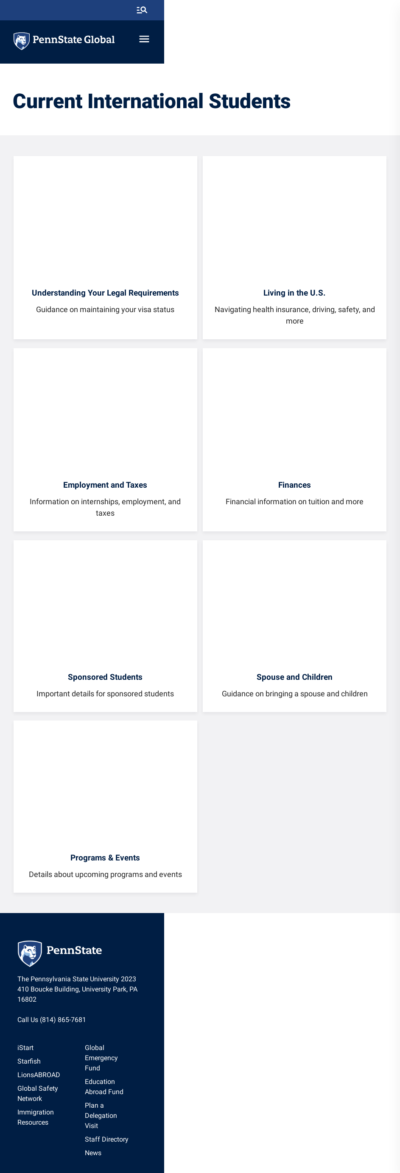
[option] (60, 1044)
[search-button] (374, 11)
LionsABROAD (47, 1071)
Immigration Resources (60, 1099)
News (212, 1099)
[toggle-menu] (376, 41)
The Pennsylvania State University (104, 1145)
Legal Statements (316, 1145)
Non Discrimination (227, 1145)
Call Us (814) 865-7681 (60, 1015)
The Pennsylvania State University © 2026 (200, 1161)
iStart (34, 1044)
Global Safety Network (59, 1085)
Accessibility (272, 1145)
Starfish (38, 1058)
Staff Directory (225, 1085)
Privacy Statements (174, 1145)
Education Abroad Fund (239, 1058)
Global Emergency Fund (239, 1044)
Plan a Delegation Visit (237, 1071)
